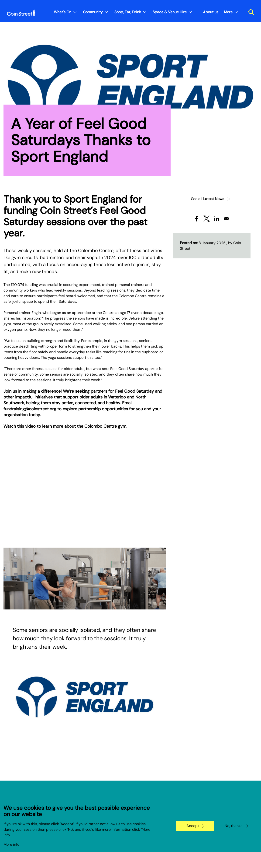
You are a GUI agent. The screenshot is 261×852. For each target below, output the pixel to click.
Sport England (95, 199)
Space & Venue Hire (170, 12)
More (228, 12)
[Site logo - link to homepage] (20, 12)
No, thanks (233, 825)
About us (210, 12)
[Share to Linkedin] (217, 219)
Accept (192, 825)
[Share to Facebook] (196, 219)
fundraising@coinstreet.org (29, 409)
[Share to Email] (227, 219)
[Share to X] (207, 219)
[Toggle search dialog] (249, 12)
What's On (62, 12)
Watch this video (19, 426)
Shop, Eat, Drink (127, 12)
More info (11, 844)
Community (93, 12)
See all (207, 199)
